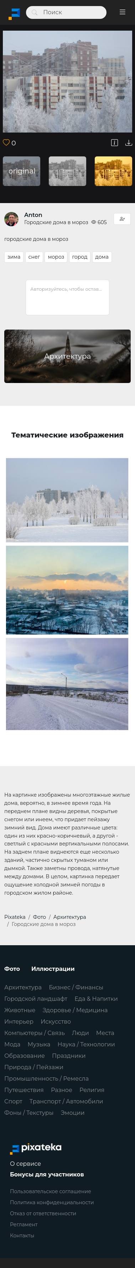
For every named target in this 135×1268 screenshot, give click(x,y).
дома (102, 257)
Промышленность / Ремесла (46, 1078)
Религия (91, 1090)
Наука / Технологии (86, 1044)
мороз (56, 257)
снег (34, 257)
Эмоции (72, 1112)
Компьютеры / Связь (34, 1033)
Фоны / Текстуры (28, 1112)
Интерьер (18, 1021)
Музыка (39, 1044)
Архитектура (23, 987)
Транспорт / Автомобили (66, 1101)
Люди (80, 1033)
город (80, 257)
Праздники (69, 1055)
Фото (12, 969)
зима (13, 257)
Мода (12, 1044)
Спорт (13, 1101)
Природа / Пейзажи (33, 1067)
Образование (24, 1055)
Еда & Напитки (96, 998)
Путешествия (24, 1090)
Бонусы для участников (47, 1174)
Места (105, 1033)
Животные (19, 1010)
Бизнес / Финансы (76, 987)
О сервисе (25, 1163)
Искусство (56, 1021)
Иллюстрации (53, 969)
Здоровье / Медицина (75, 1010)
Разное (61, 1090)
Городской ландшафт (35, 998)
